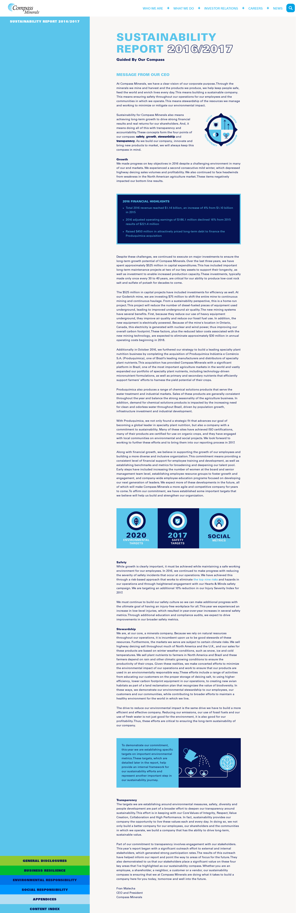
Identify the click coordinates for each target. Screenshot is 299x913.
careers (255, 7)
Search (290, 8)
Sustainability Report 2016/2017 (45, 21)
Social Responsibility (45, 890)
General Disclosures (45, 861)
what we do (183, 7)
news (278, 7)
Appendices (45, 899)
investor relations (221, 7)
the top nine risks (206, 579)
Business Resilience (44, 870)
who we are (153, 7)
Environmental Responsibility (45, 880)
